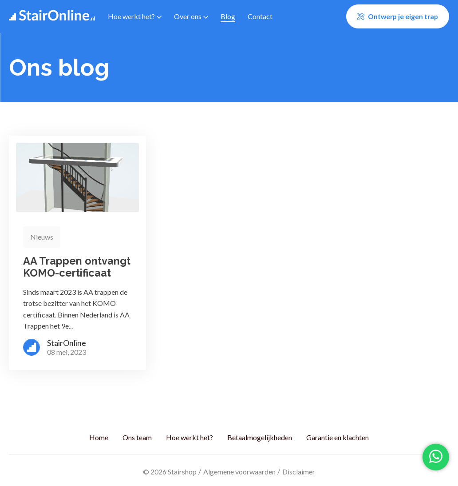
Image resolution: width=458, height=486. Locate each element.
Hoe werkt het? (135, 16)
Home (98, 437)
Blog (228, 16)
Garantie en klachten (337, 437)
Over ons (191, 16)
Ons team (137, 437)
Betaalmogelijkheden (259, 437)
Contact (260, 16)
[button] (397, 16)
